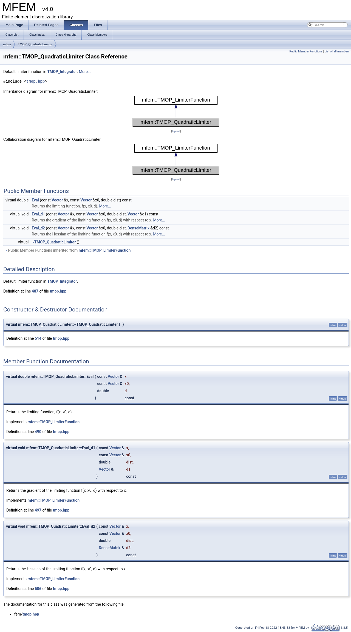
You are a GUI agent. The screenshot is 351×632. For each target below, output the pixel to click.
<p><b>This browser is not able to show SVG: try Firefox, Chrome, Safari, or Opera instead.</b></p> (176, 111)
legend (176, 131)
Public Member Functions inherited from (68, 250)
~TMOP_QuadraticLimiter (54, 242)
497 (38, 510)
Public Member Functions (305, 51)
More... (85, 71)
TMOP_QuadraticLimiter (35, 44)
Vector (57, 200)
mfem (7, 44)
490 (38, 431)
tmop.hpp (35, 81)
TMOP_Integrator (62, 71)
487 (35, 291)
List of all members (337, 51)
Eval (35, 200)
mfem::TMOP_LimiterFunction (105, 250)
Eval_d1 (38, 214)
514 (38, 338)
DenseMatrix (138, 228)
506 (38, 588)
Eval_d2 (38, 228)
